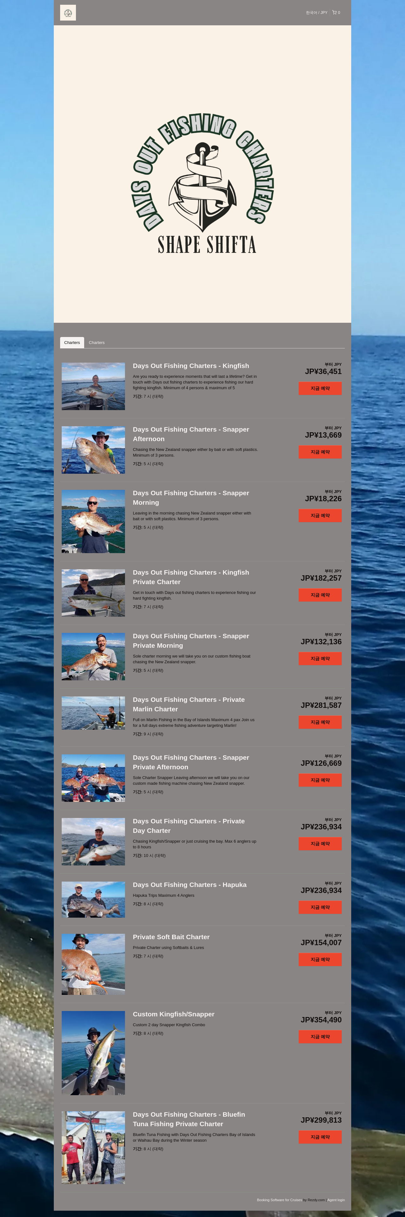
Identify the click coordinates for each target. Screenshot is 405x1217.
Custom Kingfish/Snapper (174, 1014)
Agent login (336, 1200)
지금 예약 (320, 388)
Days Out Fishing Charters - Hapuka (189, 884)
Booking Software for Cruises (280, 1200)
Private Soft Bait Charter (171, 936)
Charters (72, 342)
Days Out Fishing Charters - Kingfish (191, 365)
